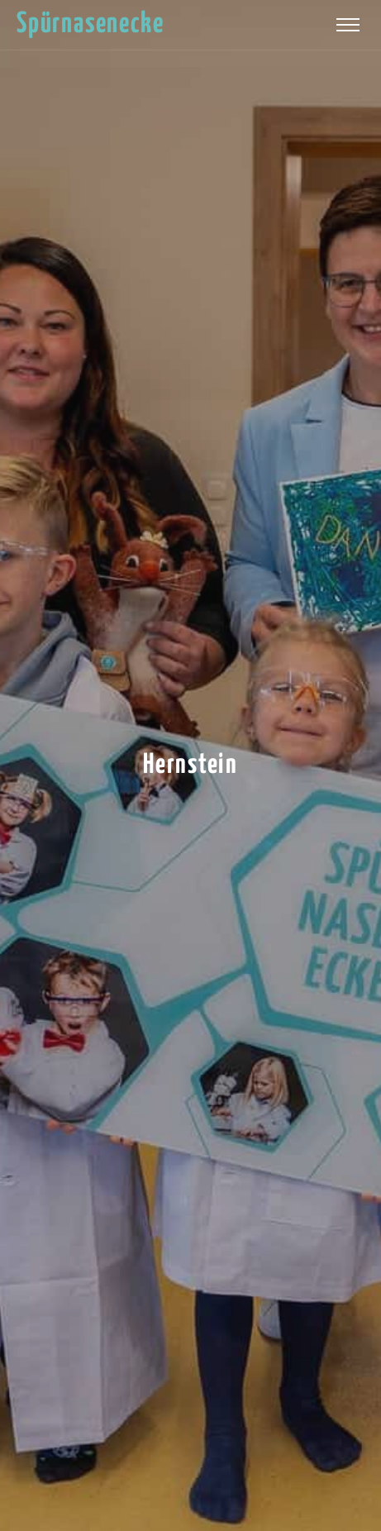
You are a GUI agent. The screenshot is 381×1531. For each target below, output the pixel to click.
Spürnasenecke (90, 24)
